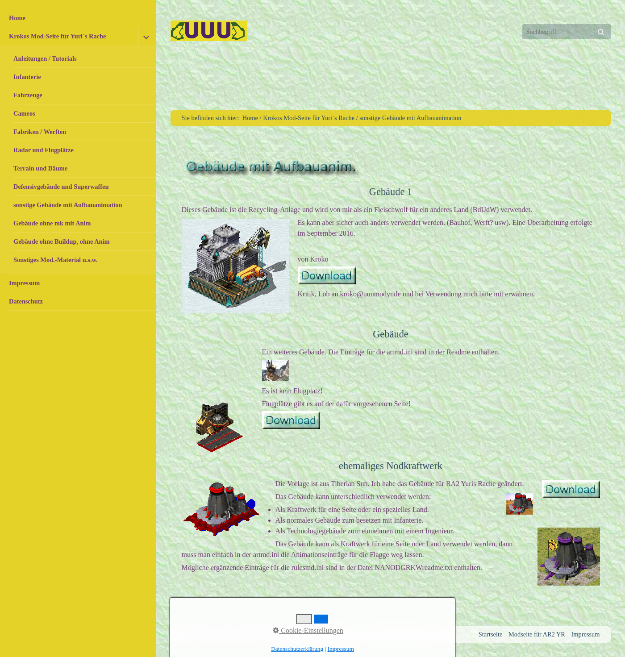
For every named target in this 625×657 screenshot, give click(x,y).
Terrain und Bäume (40, 168)
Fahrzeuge (27, 95)
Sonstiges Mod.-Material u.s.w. (55, 259)
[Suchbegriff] (566, 31)
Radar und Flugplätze (43, 150)
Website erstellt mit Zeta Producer (277, 634)
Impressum (24, 283)
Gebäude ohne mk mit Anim (52, 223)
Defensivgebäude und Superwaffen (61, 186)
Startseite (491, 634)
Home (17, 17)
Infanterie (27, 76)
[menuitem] (78, 18)
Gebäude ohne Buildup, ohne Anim (61, 241)
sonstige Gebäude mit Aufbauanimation (67, 204)
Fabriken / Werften (39, 131)
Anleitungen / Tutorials (45, 58)
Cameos (24, 113)
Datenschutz (26, 301)
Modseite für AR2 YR (536, 634)
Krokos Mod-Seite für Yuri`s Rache (57, 36)
